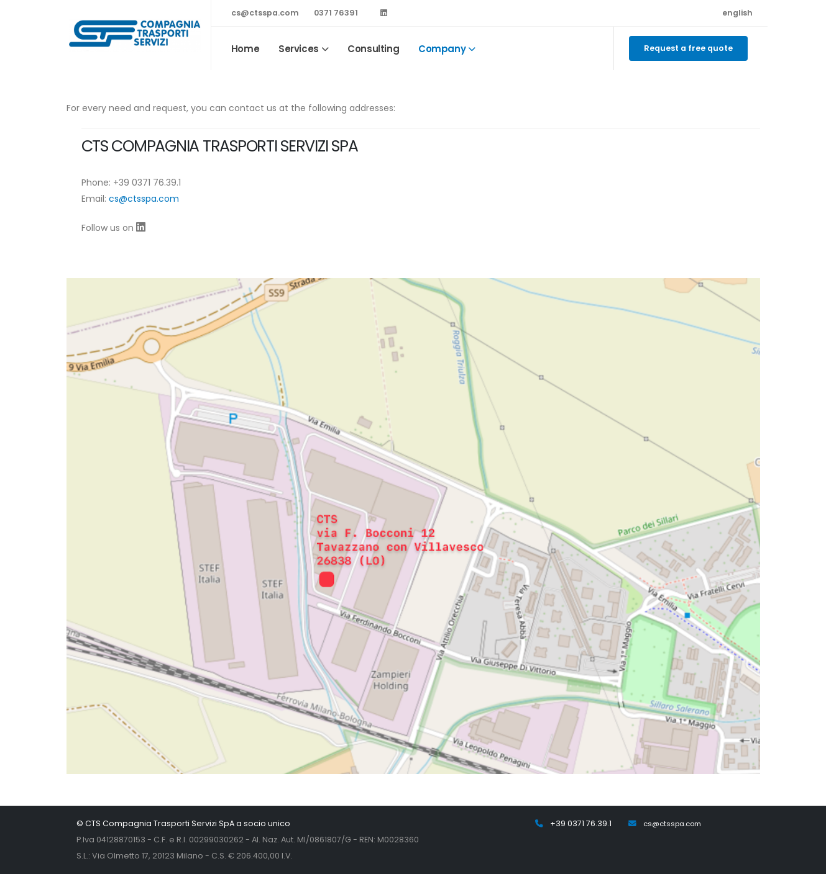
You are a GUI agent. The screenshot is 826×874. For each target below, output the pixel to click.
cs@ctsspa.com (265, 12)
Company (442, 48)
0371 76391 (336, 12)
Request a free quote (688, 48)
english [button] (737, 12)
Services (298, 48)
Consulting (373, 48)
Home (245, 48)
